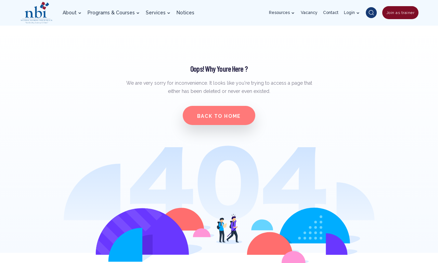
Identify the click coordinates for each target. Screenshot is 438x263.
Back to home (219, 116)
